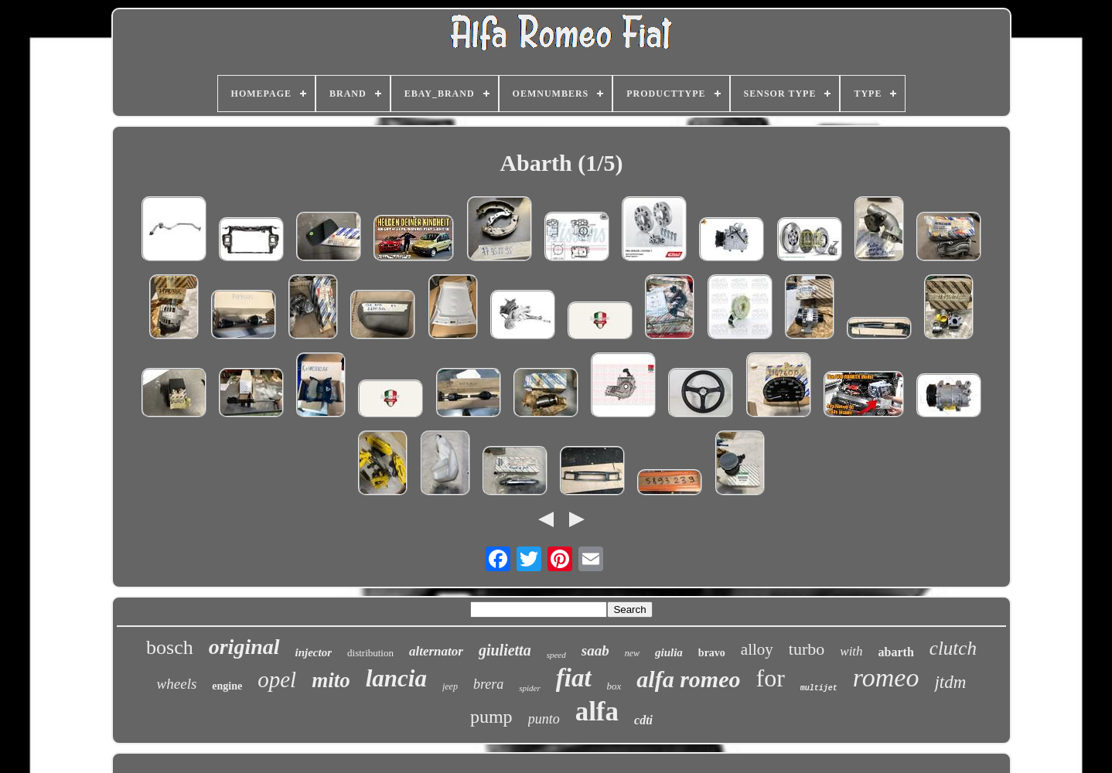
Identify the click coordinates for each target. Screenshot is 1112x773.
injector (314, 652)
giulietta (505, 650)
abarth (896, 652)
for (770, 678)
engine (227, 686)
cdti (643, 720)
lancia (396, 678)
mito (331, 680)
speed (556, 654)
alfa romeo (688, 679)
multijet (818, 688)
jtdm (950, 682)
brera (488, 684)
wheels (177, 684)
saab (595, 650)
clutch (953, 648)
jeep (450, 686)
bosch (169, 647)
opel (277, 679)
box (614, 686)
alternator (436, 651)
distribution (370, 653)
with (851, 651)
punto (544, 719)
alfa (597, 711)
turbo (806, 649)
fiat (574, 678)
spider (530, 688)
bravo (711, 653)
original (244, 647)
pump (491, 717)
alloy (757, 649)
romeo (886, 677)
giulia (669, 652)
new (632, 653)
